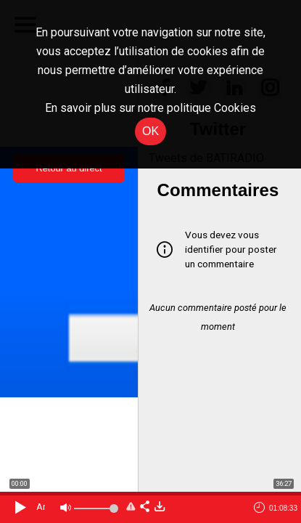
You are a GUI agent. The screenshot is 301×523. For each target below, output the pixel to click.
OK (150, 131)
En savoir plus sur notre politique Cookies (150, 108)
